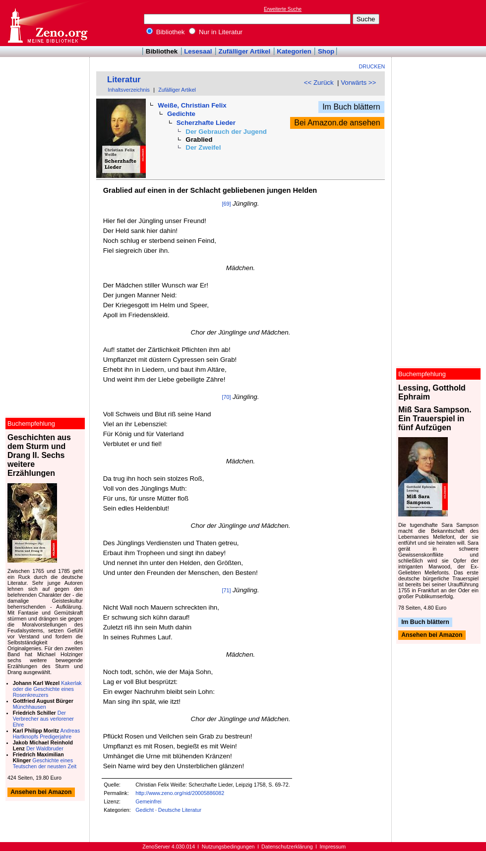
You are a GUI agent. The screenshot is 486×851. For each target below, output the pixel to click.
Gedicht (144, 810)
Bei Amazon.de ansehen (337, 122)
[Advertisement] (440, 22)
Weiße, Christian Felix (192, 105)
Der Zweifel (203, 147)
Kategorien (294, 51)
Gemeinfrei (148, 801)
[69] (226, 204)
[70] (226, 397)
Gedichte (181, 113)
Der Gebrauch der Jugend (226, 131)
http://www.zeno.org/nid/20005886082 (179, 793)
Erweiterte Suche (283, 9)
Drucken (372, 66)
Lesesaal (198, 51)
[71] (226, 590)
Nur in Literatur (216, 32)
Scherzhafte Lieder (206, 122)
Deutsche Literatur (179, 810)
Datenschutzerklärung (287, 847)
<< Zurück (319, 82)
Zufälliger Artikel (245, 51)
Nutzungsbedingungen (228, 847)
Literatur (124, 79)
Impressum (332, 847)
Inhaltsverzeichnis (129, 90)
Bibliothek (165, 32)
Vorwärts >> (358, 82)
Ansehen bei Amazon (431, 635)
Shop (326, 51)
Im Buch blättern (351, 107)
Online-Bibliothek (47, 23)
